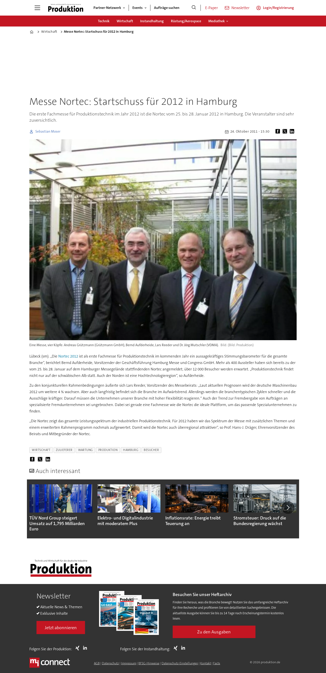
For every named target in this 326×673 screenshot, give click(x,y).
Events (137, 7)
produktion (107, 450)
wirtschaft (41, 450)
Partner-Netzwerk (107, 7)
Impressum (128, 663)
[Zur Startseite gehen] (65, 8)
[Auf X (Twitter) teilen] (285, 131)
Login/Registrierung (278, 7)
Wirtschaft (125, 21)
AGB (97, 663)
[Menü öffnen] (37, 7)
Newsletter (240, 7)
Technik (103, 21)
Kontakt (205, 663)
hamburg (130, 450)
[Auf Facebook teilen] (278, 131)
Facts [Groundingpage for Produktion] (216, 663)
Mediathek (216, 21)
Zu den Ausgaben (214, 632)
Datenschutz (110, 663)
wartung (85, 450)
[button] (288, 507)
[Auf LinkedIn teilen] (293, 131)
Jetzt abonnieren (61, 628)
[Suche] (193, 7)
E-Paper (211, 7)
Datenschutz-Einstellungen (180, 663)
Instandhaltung (152, 21)
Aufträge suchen (166, 7)
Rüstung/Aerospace (186, 21)
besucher (151, 450)
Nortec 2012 (68, 356)
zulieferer (64, 450)
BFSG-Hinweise (148, 663)
